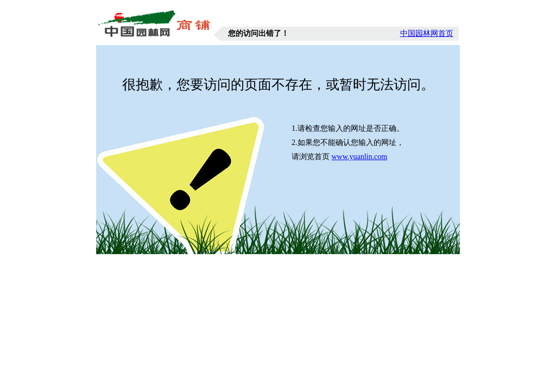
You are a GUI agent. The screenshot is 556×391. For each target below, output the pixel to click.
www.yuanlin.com (360, 157)
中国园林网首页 (426, 33)
